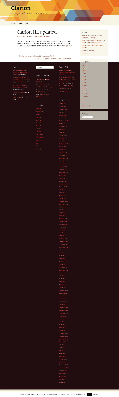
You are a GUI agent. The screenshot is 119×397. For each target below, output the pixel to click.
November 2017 (63, 184)
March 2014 (62, 258)
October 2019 (63, 155)
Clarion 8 (84, 85)
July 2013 (61, 276)
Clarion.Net (85, 96)
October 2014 (63, 244)
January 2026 (62, 106)
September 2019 (63, 158)
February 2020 (63, 152)
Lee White (39, 87)
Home (13, 23)
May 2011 (61, 322)
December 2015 (63, 221)
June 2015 (62, 230)
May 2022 (61, 129)
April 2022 (62, 132)
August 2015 (62, 227)
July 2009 (61, 379)
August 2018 (62, 175)
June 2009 (62, 382)
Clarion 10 (84, 73)
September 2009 (63, 373)
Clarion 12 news (86, 53)
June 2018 (62, 178)
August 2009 (62, 376)
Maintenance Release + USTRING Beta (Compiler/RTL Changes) (21, 72)
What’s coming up (44, 84)
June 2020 (62, 149)
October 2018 (63, 169)
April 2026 (62, 103)
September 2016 (63, 204)
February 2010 (63, 359)
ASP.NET (84, 71)
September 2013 (63, 270)
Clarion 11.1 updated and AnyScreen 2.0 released (54, 59)
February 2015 (63, 238)
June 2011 (62, 319)
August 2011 (62, 316)
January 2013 (62, 287)
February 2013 (63, 284)
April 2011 (62, 324)
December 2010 (63, 333)
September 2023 (63, 121)
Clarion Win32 (85, 94)
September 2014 (63, 247)
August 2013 (62, 273)
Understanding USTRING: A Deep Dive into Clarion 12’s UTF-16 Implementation (21, 79)
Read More (96, 394)
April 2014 (62, 256)
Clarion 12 (84, 79)
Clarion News (38, 36)
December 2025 (63, 109)
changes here (67, 46)
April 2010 (62, 353)
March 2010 (62, 356)
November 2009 (63, 368)
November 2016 (63, 201)
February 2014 (63, 261)
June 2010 (62, 347)
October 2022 (63, 126)
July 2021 (61, 138)
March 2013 (62, 281)
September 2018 (63, 172)
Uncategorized (86, 105)
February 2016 (63, 218)
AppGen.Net (85, 68)
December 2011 (63, 307)
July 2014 (61, 250)
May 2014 (61, 253)
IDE (82, 99)
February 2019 (63, 167)
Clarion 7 (84, 82)
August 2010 (62, 342)
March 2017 (62, 192)
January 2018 (62, 181)
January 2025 (62, 115)
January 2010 (62, 362)
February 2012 (63, 302)
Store (20, 23)
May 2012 (61, 296)
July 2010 (61, 345)
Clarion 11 (31, 36)
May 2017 (61, 190)
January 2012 (62, 304)
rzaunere (47, 36)
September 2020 (63, 144)
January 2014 (62, 264)
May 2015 (61, 233)
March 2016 (62, 215)
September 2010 (63, 339)
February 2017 (63, 195)
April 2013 (62, 279)
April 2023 (62, 123)
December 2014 (63, 241)
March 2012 (62, 299)
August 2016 (62, 207)
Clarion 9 (84, 88)
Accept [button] (89, 394)
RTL (83, 102)
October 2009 (63, 370)
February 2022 (63, 135)
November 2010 (63, 336)
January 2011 (62, 330)
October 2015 (63, 224)
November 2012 (63, 290)
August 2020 (62, 146)
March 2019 (62, 164)
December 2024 (63, 118)
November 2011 (63, 310)
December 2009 (63, 365)
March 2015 (62, 235)
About (27, 23)
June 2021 (62, 141)
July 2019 (61, 161)
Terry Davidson (40, 79)
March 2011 (62, 327)
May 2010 (61, 350)
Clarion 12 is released (88, 50)
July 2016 (61, 210)
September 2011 (63, 313)
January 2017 (62, 198)
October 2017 (63, 187)
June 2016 (62, 213)
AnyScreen (85, 65)
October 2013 (63, 267)
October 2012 (63, 293)
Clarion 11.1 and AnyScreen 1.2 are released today (36, 56)
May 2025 (61, 112)
